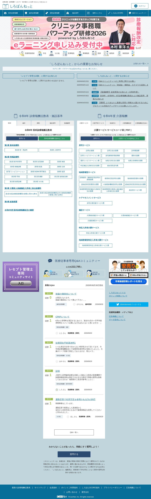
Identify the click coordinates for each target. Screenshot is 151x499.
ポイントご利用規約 (69, 488)
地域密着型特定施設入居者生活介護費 (90, 190)
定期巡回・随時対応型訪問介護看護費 (90, 179)
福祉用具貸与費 (112, 166)
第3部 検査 (61, 162)
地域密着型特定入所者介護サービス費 (95, 245)
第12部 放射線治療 (61, 177)
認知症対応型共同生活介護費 (135, 184)
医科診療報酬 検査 (62, 327)
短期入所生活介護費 (113, 161)
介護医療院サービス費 (95, 221)
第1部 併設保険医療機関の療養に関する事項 (21, 194)
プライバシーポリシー (113, 488)
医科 (9, 123)
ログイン (140, 6)
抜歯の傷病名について (66, 294)
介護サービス (84, 123)
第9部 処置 (61, 172)
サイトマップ (40, 488)
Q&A (139, 13)
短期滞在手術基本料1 (66, 343)
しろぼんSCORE (117, 13)
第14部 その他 (38, 182)
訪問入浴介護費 (112, 151)
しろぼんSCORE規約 (91, 488)
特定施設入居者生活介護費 (89, 166)
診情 (58, 371)
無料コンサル (97, 13)
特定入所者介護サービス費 (95, 233)
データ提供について (117, 320)
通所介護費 (135, 156)
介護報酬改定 (127, 123)
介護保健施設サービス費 (129, 215)
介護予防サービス (98, 123)
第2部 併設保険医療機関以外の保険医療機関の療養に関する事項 (55, 194)
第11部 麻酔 (38, 177)
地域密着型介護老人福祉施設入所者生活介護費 (112, 190)
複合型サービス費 (135, 190)
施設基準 (75, 13)
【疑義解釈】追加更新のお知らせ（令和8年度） (119, 92)
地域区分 (113, 123)
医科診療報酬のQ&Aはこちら (54, 138)
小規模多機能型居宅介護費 (112, 184)
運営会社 (85, 492)
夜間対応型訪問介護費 (113, 178)
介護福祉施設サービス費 (95, 215)
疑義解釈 (67, 123)
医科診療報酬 (13, 13)
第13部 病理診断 (16, 182)
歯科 (23, 123)
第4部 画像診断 (15, 167)
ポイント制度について (118, 296)
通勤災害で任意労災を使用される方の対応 (75, 399)
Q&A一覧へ (74, 432)
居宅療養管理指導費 (113, 156)
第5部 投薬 (38, 167)
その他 (59, 416)
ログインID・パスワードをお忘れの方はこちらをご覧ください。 (75, 69)
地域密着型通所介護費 (135, 178)
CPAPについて (62, 317)
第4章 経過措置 (11, 202)
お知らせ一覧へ (139, 63)
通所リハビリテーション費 (89, 161)
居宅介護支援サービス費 (95, 203)
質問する (22, 138)
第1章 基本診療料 (12, 145)
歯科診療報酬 (33, 13)
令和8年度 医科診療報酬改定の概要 (19, 210)
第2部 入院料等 (55, 150)
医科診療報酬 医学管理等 (64, 384)
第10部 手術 (15, 177)
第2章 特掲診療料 (12, 157)
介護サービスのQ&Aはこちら (129, 138)
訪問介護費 (90, 151)
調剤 (38, 123)
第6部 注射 (61, 167)
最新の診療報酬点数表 (21, 488)
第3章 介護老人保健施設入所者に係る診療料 (23, 188)
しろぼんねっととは (117, 293)
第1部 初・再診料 (21, 150)
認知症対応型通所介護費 (90, 184)
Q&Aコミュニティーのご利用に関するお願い (117, 81)
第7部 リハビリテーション (15, 172)
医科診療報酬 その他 (63, 355)
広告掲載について (116, 316)
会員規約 (53, 488)
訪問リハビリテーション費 (89, 156)
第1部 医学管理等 (15, 162)
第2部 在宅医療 (38, 162)
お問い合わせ (71, 492)
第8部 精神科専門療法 (38, 172)
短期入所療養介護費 (135, 161)
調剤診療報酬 (54, 13)
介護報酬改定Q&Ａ (141, 123)
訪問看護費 (135, 151)
